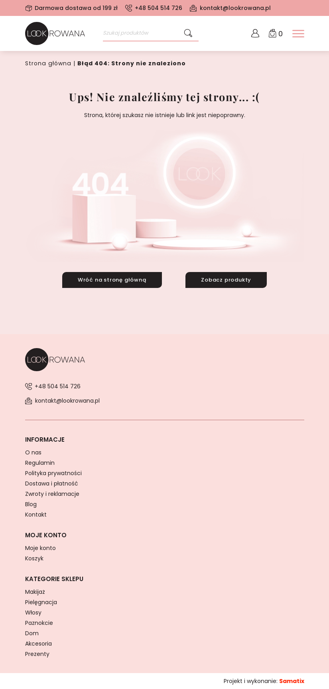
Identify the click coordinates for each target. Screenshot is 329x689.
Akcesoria (38, 643)
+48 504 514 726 (158, 8)
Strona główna (47, 63)
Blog (31, 504)
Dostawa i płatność (51, 483)
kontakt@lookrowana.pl (235, 8)
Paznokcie (39, 622)
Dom (32, 633)
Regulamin (40, 462)
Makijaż (35, 591)
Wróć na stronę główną (112, 279)
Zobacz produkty (226, 279)
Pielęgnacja (41, 602)
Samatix (291, 681)
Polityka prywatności (53, 473)
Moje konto (40, 548)
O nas (33, 452)
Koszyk (34, 558)
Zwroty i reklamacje (52, 493)
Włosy (33, 612)
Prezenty (37, 654)
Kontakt (36, 514)
